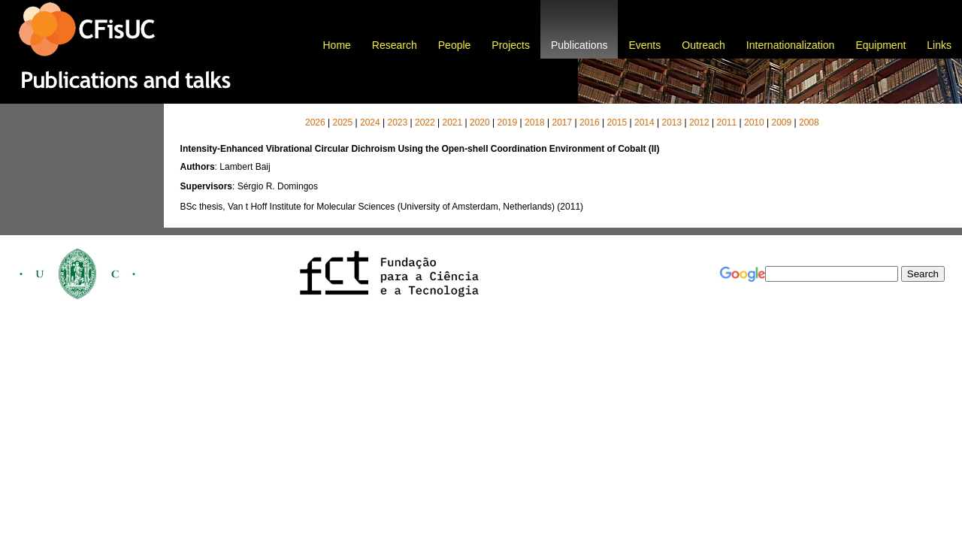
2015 (617, 122)
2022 (425, 122)
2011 (726, 122)
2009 (781, 122)
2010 (754, 122)
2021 (452, 122)
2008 (809, 122)
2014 (644, 122)
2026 (315, 122)
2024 (370, 122)
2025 (342, 122)
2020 (480, 122)
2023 (397, 122)
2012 (699, 122)
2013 (671, 122)
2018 (535, 122)
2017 (562, 122)
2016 (589, 122)
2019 (507, 122)
